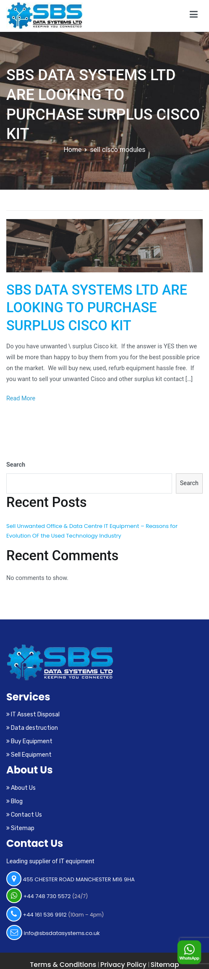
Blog (14, 801)
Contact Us (24, 814)
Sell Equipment (29, 754)
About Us (21, 787)
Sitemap (20, 828)
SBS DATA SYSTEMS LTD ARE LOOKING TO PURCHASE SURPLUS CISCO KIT (96, 307)
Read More (20, 398)
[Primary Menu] (194, 16)
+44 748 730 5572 (47, 895)
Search (15, 464)
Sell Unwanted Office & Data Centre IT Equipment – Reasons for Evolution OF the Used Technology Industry (92, 531)
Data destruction (32, 727)
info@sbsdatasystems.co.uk (53, 932)
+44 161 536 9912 (55, 914)
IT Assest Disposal (33, 714)
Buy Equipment (29, 741)
